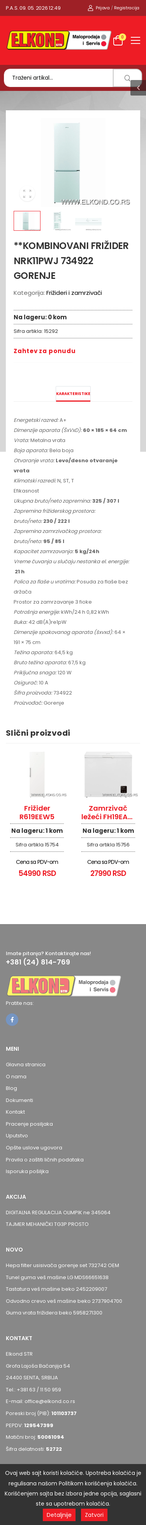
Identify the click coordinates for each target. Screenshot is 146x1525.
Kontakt (15, 1112)
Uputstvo (17, 1135)
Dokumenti (19, 1100)
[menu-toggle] (135, 40)
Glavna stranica (26, 1064)
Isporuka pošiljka (27, 1171)
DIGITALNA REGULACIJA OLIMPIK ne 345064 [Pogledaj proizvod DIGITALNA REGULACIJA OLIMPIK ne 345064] (58, 1212)
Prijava (99, 8)
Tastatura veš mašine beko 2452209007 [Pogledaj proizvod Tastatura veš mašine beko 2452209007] (56, 1289)
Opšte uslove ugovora (34, 1147)
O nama (16, 1076)
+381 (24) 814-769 (38, 962)
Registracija (126, 8)
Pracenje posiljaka (29, 1124)
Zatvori (94, 1515)
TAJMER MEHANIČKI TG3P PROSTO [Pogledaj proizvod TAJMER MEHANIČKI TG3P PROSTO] (47, 1224)
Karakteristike (73, 394)
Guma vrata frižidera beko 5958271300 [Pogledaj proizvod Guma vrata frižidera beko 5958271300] (54, 1312)
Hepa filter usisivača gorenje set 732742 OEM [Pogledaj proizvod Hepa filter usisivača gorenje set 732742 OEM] (62, 1265)
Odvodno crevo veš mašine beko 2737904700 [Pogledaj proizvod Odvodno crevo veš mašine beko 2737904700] (64, 1301)
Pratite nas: (20, 1003)
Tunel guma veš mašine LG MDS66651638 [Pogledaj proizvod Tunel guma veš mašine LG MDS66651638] (57, 1277)
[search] (127, 78)
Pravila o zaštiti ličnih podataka (45, 1159)
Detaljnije (59, 1515)
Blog (11, 1088)
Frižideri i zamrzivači (74, 293)
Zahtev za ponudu (45, 351)
